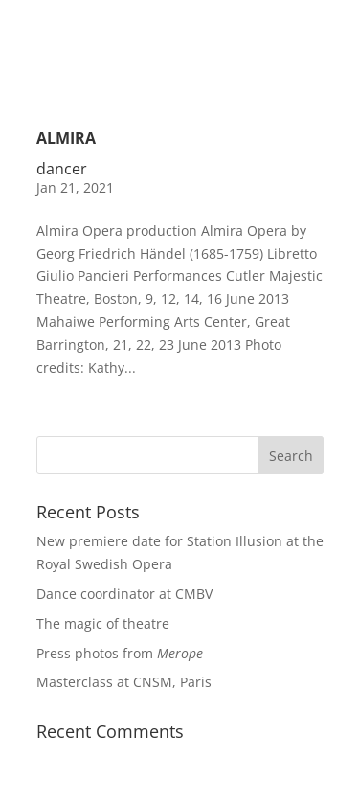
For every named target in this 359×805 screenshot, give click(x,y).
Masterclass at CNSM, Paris (124, 682)
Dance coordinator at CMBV (124, 594)
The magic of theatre (102, 623)
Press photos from (119, 653)
